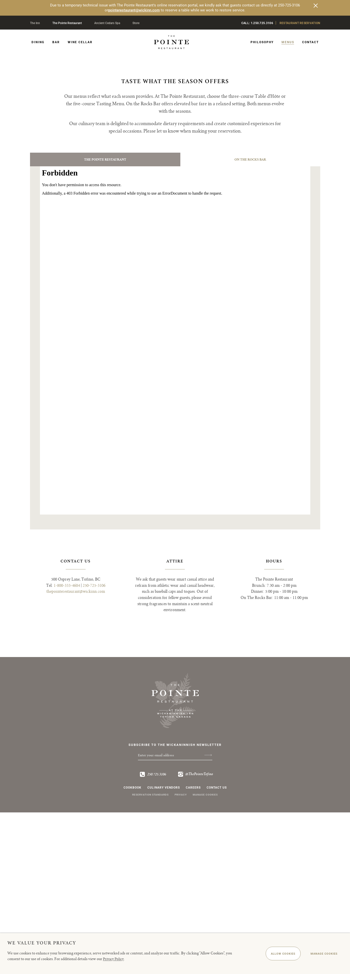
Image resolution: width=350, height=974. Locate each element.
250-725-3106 (94, 746)
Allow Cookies (271, 954)
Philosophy (262, 42)
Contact (310, 42)
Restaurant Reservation (300, 23)
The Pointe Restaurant (67, 23)
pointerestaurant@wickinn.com (134, 10)
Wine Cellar (80, 42)
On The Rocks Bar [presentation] (250, 317)
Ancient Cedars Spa (107, 23)
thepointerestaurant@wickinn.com (75, 752)
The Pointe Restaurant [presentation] (105, 317)
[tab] (105, 316)
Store (135, 23)
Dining (38, 42)
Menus (288, 42)
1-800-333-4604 (67, 746)
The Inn (35, 23)
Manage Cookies (320, 954)
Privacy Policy (114, 959)
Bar (56, 42)
